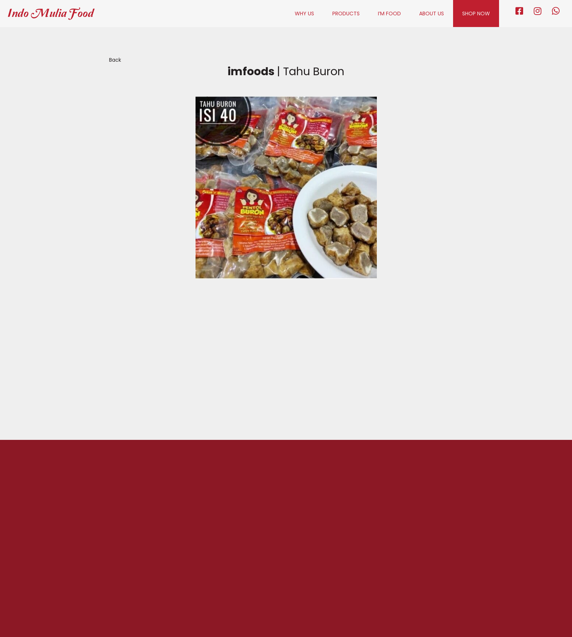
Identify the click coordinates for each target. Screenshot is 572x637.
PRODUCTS (346, 13)
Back (115, 60)
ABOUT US (431, 13)
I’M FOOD (389, 13)
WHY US (304, 13)
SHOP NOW (476, 13)
